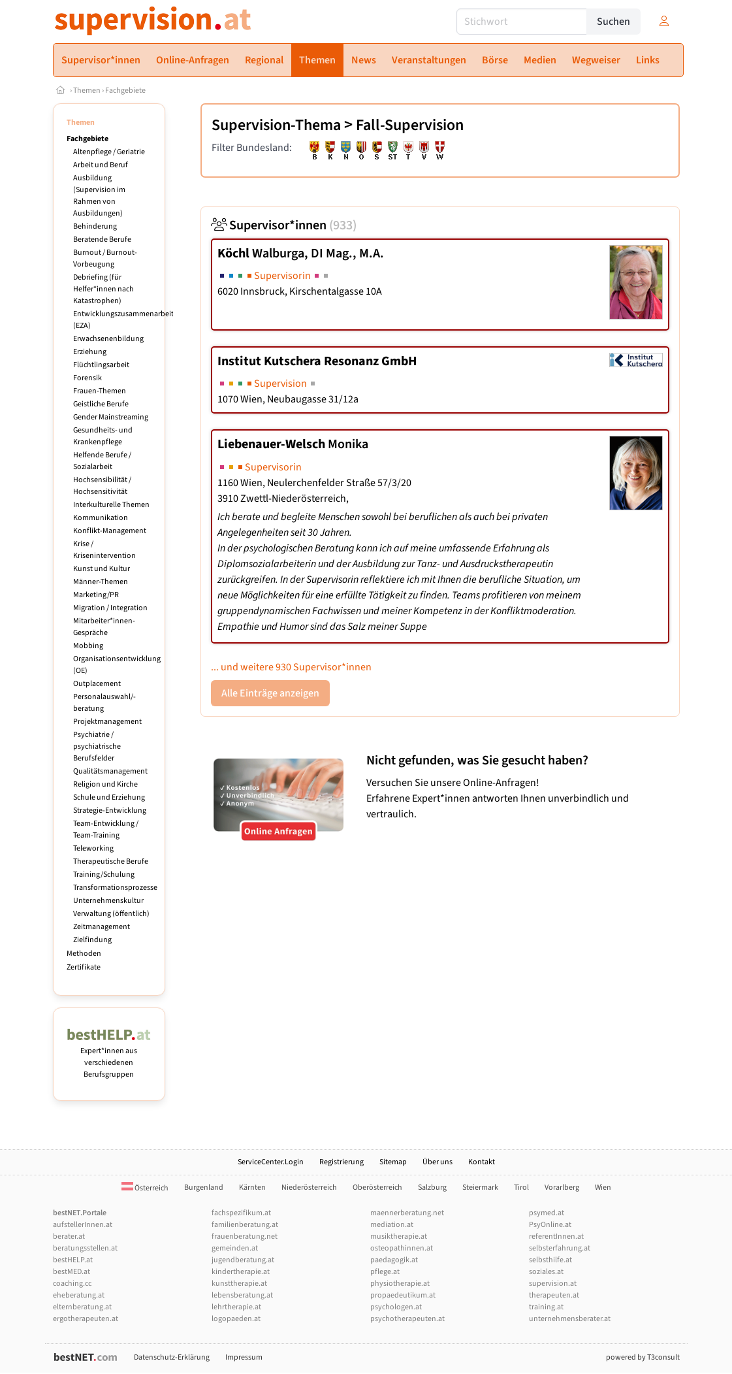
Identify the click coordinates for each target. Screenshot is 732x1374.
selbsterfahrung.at (559, 1248)
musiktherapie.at (398, 1236)
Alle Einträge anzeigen (270, 693)
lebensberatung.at (242, 1295)
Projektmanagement (107, 721)
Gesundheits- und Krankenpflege (103, 436)
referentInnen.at (556, 1236)
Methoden (84, 953)
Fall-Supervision (410, 125)
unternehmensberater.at (570, 1318)
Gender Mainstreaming (110, 417)
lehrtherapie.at (236, 1307)
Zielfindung (92, 939)
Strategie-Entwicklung (109, 810)
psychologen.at (396, 1307)
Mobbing (88, 645)
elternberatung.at (82, 1307)
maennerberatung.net (407, 1213)
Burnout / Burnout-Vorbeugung (105, 258)
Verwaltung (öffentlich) (111, 913)
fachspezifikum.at (241, 1213)
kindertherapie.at (241, 1271)
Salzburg (432, 1187)
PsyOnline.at (550, 1224)
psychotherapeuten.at (407, 1318)
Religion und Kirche (105, 784)
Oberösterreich (377, 1187)
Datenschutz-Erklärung (172, 1357)
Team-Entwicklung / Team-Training (105, 829)
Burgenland (203, 1187)
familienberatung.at (245, 1224)
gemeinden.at (235, 1248)
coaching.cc (72, 1283)
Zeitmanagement (101, 926)
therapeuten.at (554, 1295)
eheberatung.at (78, 1295)
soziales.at (546, 1271)
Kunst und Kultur (101, 568)
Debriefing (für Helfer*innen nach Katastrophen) (103, 289)
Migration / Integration (110, 607)
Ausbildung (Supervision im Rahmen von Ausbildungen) (99, 195)
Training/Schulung (104, 874)
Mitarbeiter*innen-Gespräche (104, 626)
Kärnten (252, 1187)
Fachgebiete (125, 90)
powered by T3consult (643, 1357)
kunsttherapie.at (239, 1283)
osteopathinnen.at (401, 1248)
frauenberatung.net (245, 1236)
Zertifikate (84, 967)
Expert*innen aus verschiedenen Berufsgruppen (109, 1057)
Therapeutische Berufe (110, 861)
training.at (546, 1307)
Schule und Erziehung (109, 797)
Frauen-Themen (99, 391)
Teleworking (93, 848)
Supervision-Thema (276, 125)
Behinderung (95, 226)
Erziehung (89, 351)
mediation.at (391, 1224)
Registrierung (341, 1162)
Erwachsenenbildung (108, 338)
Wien (603, 1187)
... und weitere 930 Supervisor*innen (291, 667)
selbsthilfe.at (550, 1260)
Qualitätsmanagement (110, 771)
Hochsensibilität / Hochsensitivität (102, 485)
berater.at (69, 1236)
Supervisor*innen (284, 225)
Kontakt (481, 1162)
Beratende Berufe (102, 239)
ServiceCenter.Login (271, 1162)
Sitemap (393, 1162)
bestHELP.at (73, 1260)
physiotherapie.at (400, 1283)
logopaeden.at (236, 1318)
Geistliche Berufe (101, 404)
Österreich (144, 1188)
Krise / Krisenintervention (104, 549)
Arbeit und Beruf (100, 165)
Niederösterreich (309, 1187)
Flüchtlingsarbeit (101, 364)
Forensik (87, 378)
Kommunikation (100, 517)
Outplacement (97, 683)
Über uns (437, 1162)
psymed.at (546, 1213)
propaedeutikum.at (403, 1295)
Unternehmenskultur (108, 900)
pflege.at (385, 1271)
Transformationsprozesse (115, 887)
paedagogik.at (394, 1260)
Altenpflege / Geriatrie (109, 151)
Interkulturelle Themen (111, 504)
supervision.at (553, 1283)
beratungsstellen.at (85, 1248)
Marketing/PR (96, 594)
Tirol (521, 1187)
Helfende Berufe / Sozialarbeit (102, 461)
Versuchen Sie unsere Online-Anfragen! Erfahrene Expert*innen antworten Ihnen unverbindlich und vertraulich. (519, 787)
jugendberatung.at (243, 1260)
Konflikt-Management (109, 530)
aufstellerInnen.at (82, 1224)
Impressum (244, 1357)
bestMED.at (71, 1271)
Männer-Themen (100, 581)
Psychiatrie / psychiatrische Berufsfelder (97, 746)
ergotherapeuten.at (85, 1318)
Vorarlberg (562, 1187)
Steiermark (480, 1187)
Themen (87, 90)
